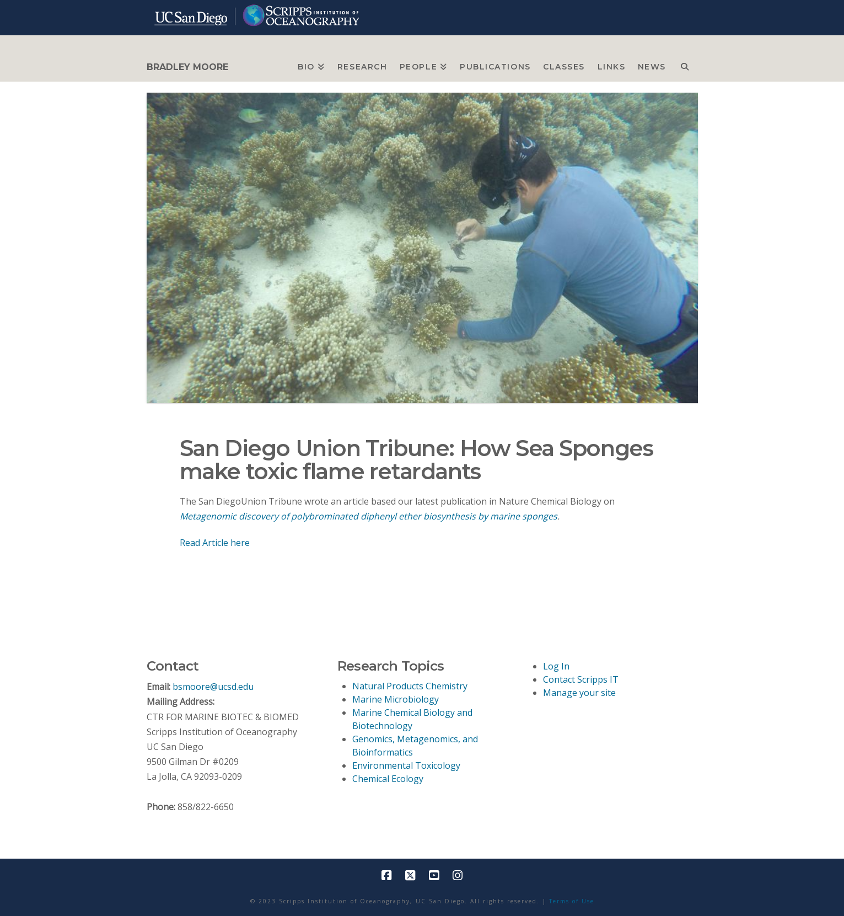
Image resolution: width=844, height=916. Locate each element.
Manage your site (579, 693)
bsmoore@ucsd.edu (213, 687)
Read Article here (215, 543)
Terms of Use (571, 901)
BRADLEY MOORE (187, 67)
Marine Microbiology (395, 699)
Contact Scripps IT (581, 679)
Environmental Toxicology (406, 765)
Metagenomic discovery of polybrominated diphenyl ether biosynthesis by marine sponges (368, 516)
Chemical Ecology (387, 779)
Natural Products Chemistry (409, 686)
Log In (556, 666)
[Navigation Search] (684, 64)
